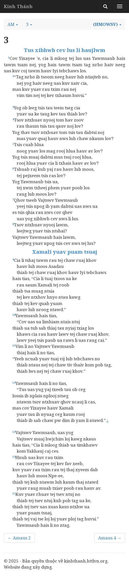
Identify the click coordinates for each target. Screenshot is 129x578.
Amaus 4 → (109, 538)
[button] (13, 24)
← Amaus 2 (19, 538)
